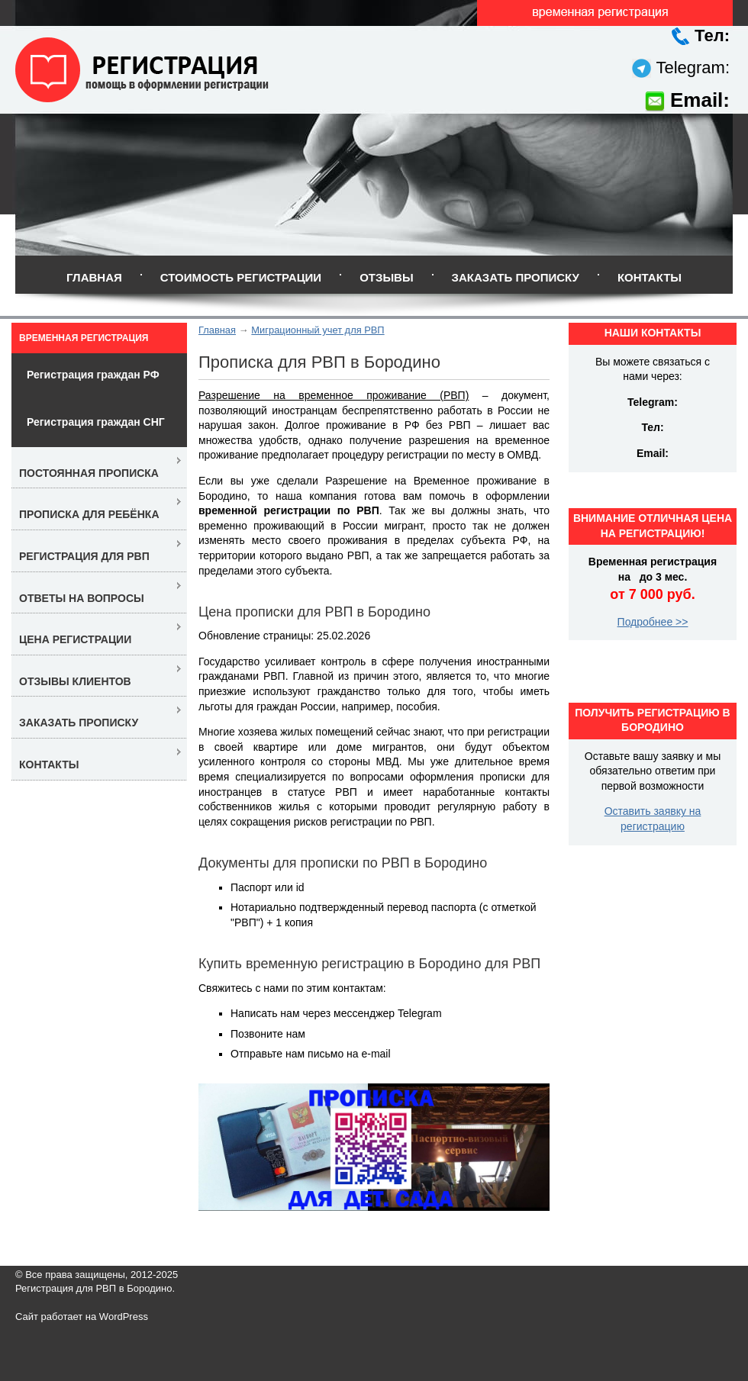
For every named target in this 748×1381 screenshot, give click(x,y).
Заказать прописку (515, 277)
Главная (94, 277)
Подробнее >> (652, 622)
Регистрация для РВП (84, 556)
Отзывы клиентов (75, 681)
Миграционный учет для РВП (317, 330)
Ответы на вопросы (81, 598)
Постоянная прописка (89, 473)
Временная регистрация (83, 338)
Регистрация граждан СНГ (96, 422)
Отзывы (386, 277)
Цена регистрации (75, 639)
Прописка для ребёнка (89, 514)
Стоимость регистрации (240, 277)
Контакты (649, 277)
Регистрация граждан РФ (93, 375)
